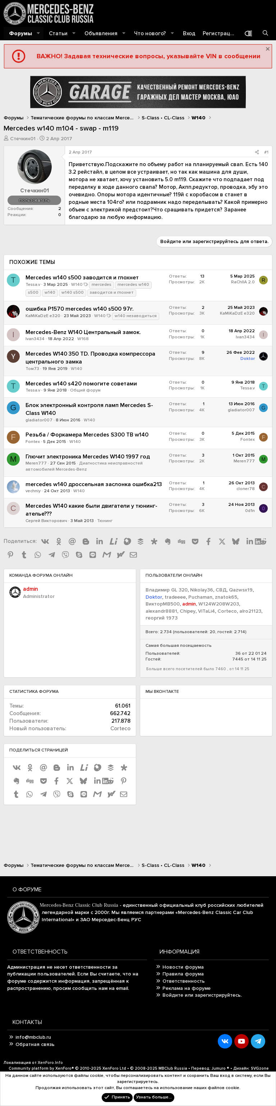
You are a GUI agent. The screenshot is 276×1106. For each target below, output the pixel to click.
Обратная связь (35, 1044)
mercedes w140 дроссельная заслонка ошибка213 (94, 484)
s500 (33, 292)
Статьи (58, 33)
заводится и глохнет (112, 292)
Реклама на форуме (186, 988)
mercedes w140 (133, 284)
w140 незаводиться (136, 316)
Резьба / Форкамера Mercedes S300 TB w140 (87, 434)
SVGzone (260, 1068)
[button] (38, 33)
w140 (50, 292)
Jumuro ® (220, 1068)
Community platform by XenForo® (67, 1068)
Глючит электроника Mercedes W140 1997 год (88, 456)
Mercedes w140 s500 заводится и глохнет (82, 277)
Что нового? (150, 33)
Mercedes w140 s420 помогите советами (81, 383)
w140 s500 (72, 292)
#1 (266, 152)
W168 (83, 339)
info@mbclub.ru (33, 1037)
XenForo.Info (50, 1062)
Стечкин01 (23, 139)
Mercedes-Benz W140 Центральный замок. (83, 332)
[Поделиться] (257, 152)
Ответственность (183, 981)
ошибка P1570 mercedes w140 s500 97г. (80, 308)
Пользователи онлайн (174, 575)
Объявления (101, 33)
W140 (77, 284)
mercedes (101, 284)
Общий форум (85, 390)
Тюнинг (104, 521)
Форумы (20, 33)
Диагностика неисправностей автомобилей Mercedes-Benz (84, 466)
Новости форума (183, 967)
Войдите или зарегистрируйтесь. (202, 995)
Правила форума (183, 974)
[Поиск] (265, 33)
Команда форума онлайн (41, 575)
